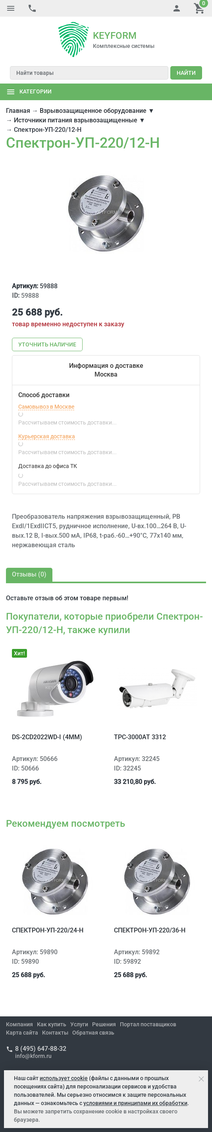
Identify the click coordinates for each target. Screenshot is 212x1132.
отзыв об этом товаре (68, 598)
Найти (186, 73)
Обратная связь (93, 1032)
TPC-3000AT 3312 (140, 737)
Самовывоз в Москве (46, 406)
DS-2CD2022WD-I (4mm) (47, 737)
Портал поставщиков (148, 1024)
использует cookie (64, 1078)
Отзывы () (29, 574)
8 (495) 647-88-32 (40, 1048)
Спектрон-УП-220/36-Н (149, 930)
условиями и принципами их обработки (135, 1103)
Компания (19, 1024)
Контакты (55, 1032)
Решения (104, 1024)
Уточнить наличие (47, 344)
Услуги (79, 1024)
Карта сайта (22, 1032)
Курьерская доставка (46, 436)
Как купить (51, 1024)
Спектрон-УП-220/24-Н (47, 930)
